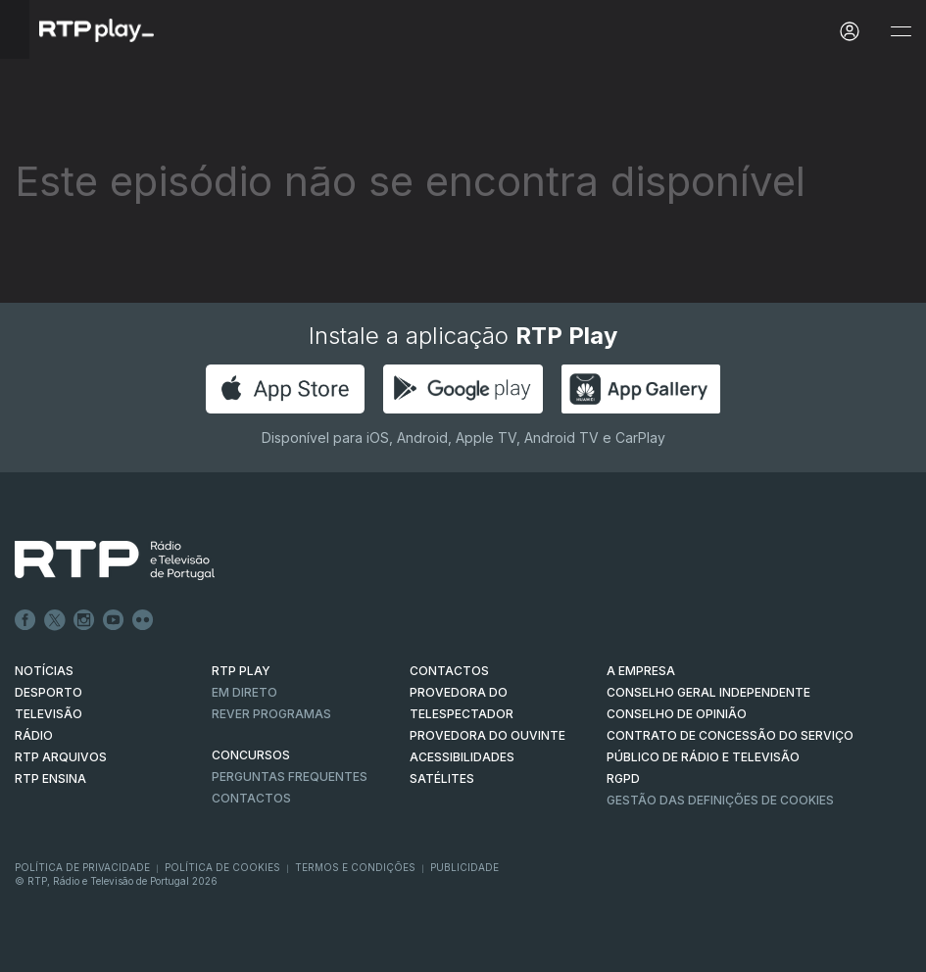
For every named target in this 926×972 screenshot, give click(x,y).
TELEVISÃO (48, 713)
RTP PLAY (241, 670)
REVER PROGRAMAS (271, 713)
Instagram (84, 620)
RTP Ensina (50, 778)
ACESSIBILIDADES (462, 757)
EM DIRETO (244, 692)
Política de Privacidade (82, 867)
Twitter (55, 620)
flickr (143, 620)
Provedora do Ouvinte (487, 735)
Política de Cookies (222, 867)
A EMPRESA (641, 670)
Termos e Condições (355, 867)
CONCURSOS (251, 755)
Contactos (251, 798)
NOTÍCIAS (44, 670)
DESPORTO (48, 692)
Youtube (113, 620)
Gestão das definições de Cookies (720, 800)
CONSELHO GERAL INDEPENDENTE (708, 692)
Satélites (442, 778)
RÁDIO (34, 735)
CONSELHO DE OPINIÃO (677, 713)
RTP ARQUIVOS (61, 757)
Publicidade (464, 867)
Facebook (25, 620)
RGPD (623, 778)
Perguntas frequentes (289, 776)
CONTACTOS (449, 670)
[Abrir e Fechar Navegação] (900, 32)
